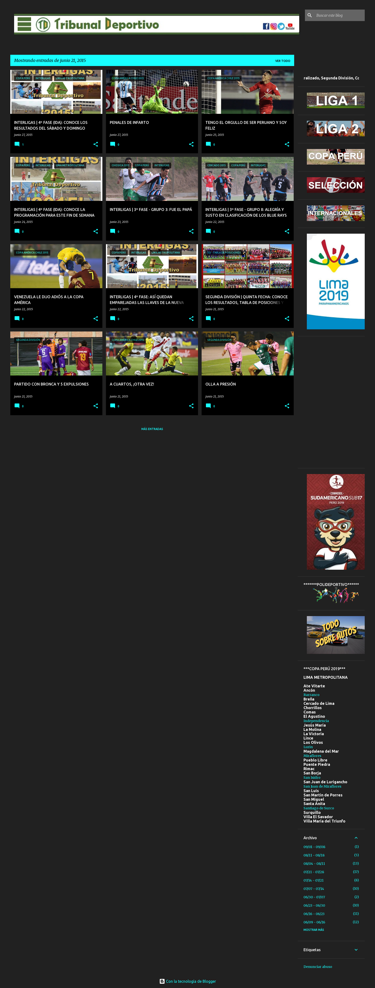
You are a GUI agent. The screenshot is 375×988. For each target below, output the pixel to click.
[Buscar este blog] (339, 15)
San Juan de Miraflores (322, 786)
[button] (96, 144)
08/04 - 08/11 (314, 863)
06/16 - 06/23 (314, 914)
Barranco (311, 695)
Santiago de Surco (318, 808)
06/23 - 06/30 (314, 905)
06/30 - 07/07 (314, 897)
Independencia (316, 721)
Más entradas (152, 429)
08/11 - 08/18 (314, 855)
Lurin (308, 747)
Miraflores (312, 756)
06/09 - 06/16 (314, 922)
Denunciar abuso (317, 967)
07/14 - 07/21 (313, 880)
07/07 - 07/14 (313, 889)
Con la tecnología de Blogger (187, 981)
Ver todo (282, 60)
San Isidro (311, 777)
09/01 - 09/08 (314, 847)
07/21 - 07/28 (313, 872)
